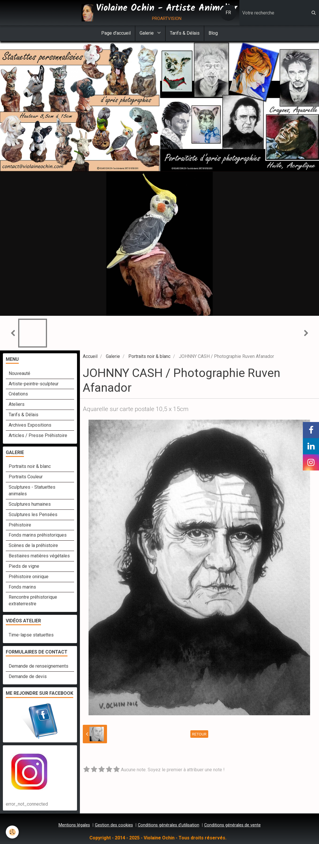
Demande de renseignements (38, 666)
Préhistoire (20, 525)
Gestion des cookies (114, 825)
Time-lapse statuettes (31, 635)
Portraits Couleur (26, 476)
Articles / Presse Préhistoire (38, 435)
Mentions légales (74, 825)
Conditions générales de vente (232, 825)
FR (228, 12)
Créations (18, 394)
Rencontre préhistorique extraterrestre (33, 600)
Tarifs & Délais (185, 33)
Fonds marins (22, 587)
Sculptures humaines (30, 504)
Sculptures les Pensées (33, 514)
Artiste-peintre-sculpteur (34, 383)
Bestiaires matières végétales (39, 556)
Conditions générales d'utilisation (168, 825)
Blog (213, 33)
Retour (199, 734)
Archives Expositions (30, 425)
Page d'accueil (116, 33)
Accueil (90, 356)
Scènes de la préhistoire (33, 545)
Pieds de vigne (24, 566)
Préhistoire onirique (28, 576)
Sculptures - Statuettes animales (32, 490)
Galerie (147, 33)
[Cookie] (12, 832)
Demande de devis (28, 676)
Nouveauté (19, 373)
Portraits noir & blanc (149, 356)
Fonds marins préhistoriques (38, 535)
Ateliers (17, 404)
